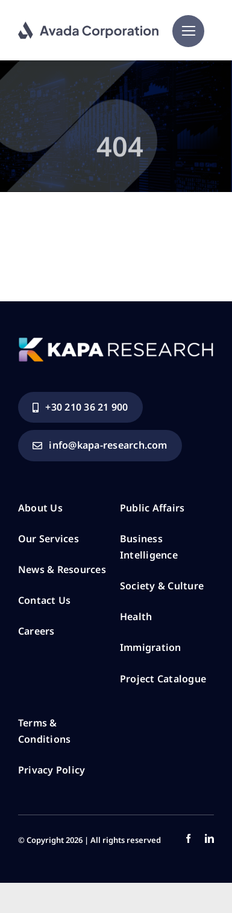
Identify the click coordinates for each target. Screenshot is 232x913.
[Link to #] (188, 31)
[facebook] (188, 838)
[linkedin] (209, 838)
